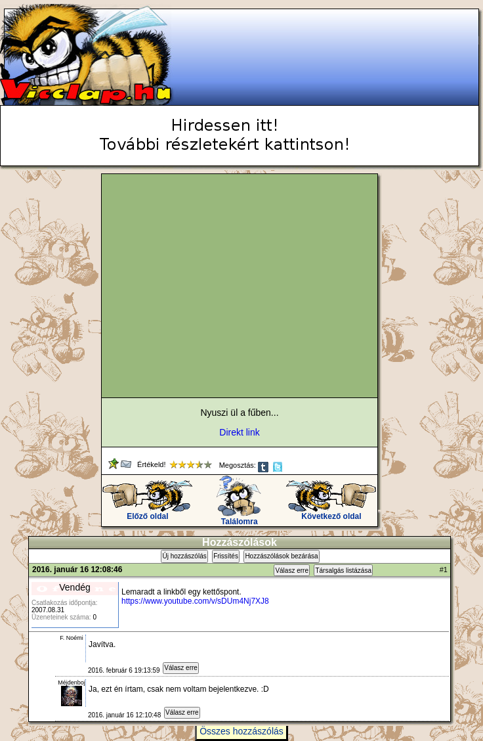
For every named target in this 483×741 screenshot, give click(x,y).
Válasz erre (291, 570)
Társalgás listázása (343, 570)
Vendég (75, 587)
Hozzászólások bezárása (281, 556)
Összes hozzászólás (242, 731)
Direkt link (239, 432)
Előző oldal (147, 513)
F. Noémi (71, 638)
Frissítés (225, 556)
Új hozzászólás (184, 556)
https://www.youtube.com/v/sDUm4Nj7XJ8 (195, 601)
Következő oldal (331, 513)
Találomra (239, 518)
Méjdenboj (71, 682)
